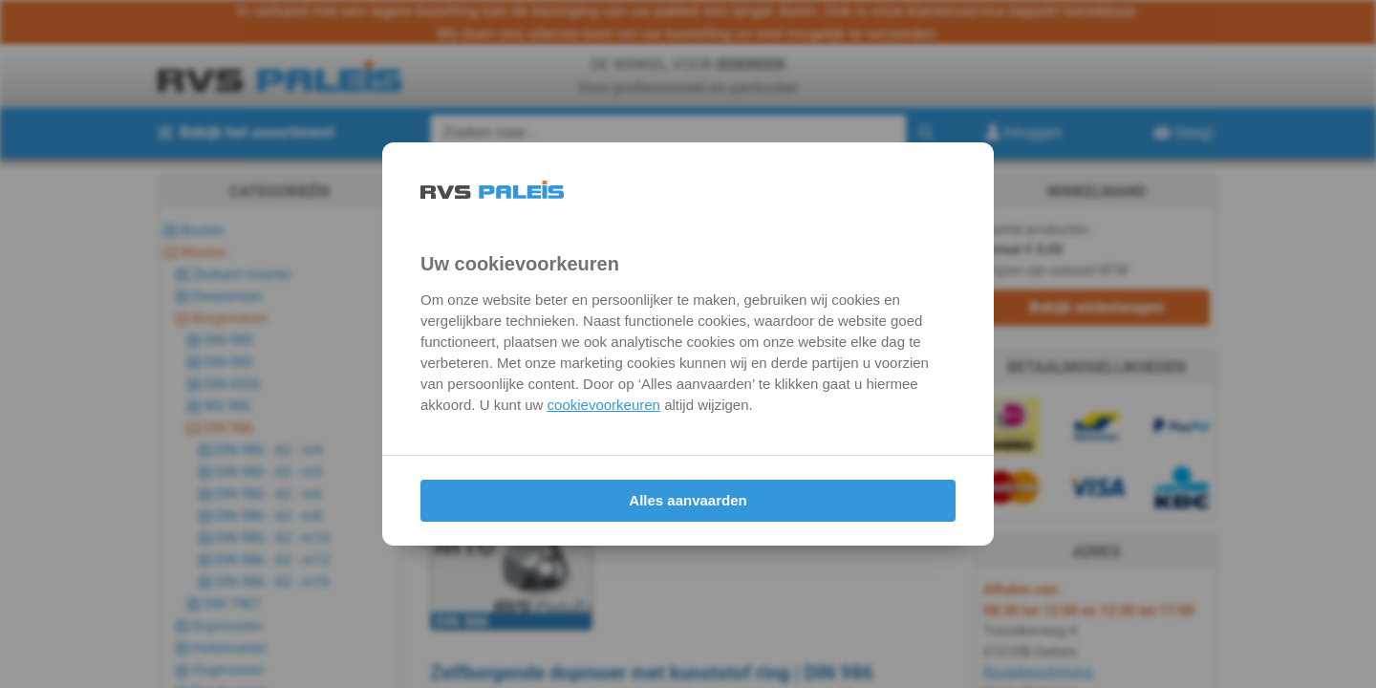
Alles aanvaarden (687, 500)
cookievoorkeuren (604, 405)
